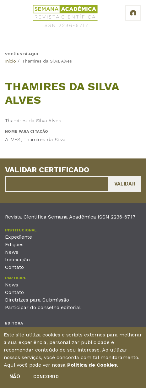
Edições (14, 244)
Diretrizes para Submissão (37, 300)
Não (14, 379)
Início (10, 61)
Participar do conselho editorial (43, 307)
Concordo (46, 378)
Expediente (18, 237)
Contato (14, 267)
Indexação (17, 260)
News (11, 252)
